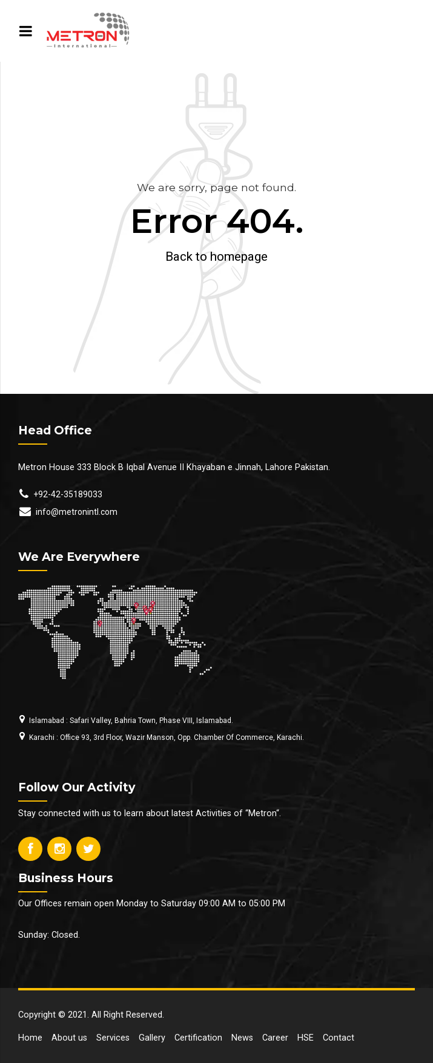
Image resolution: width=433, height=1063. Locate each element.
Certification (198, 1038)
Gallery (152, 1038)
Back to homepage (216, 256)
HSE (305, 1038)
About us (69, 1038)
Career (275, 1038)
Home (30, 1038)
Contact (338, 1038)
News (242, 1038)
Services (113, 1038)
